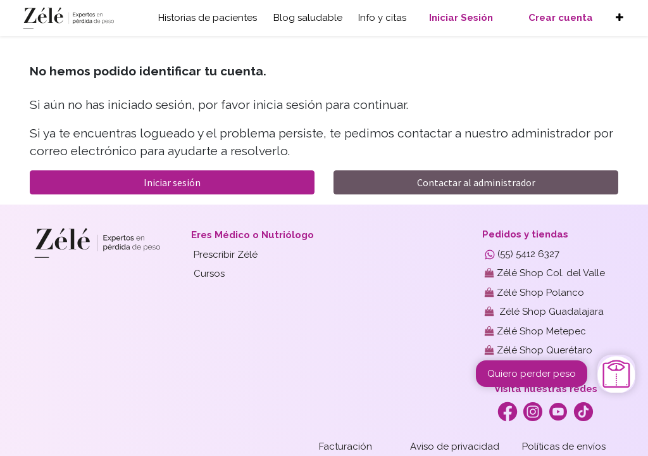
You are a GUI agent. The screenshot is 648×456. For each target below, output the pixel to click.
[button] (619, 18)
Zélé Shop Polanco (534, 292)
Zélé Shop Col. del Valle (545, 273)
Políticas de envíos (564, 446)
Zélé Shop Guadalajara (544, 311)
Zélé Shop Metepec (535, 331)
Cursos (209, 273)
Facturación (345, 446)
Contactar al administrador (476, 182)
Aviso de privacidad (454, 446)
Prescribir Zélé (226, 254)
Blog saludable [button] (307, 17)
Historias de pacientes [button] (207, 17)
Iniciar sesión (172, 182)
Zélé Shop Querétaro (538, 350)
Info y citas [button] (382, 17)
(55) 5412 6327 (522, 254)
